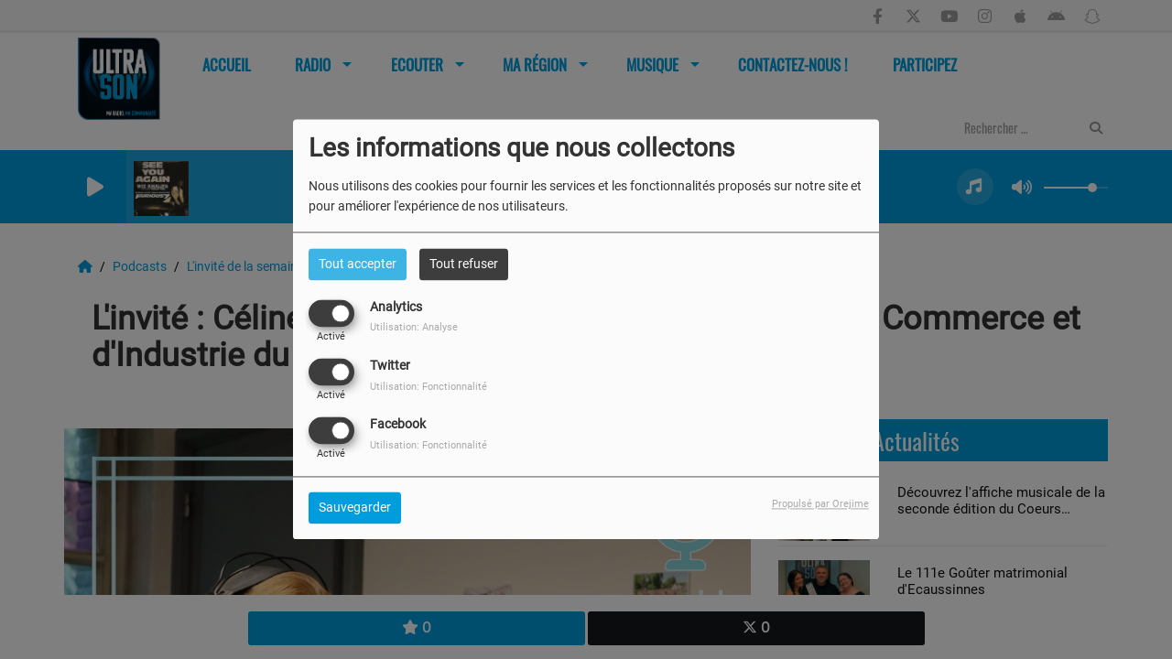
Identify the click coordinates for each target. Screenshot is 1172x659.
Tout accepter (357, 263)
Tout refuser (463, 263)
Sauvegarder (355, 508)
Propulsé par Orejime (820, 505)
